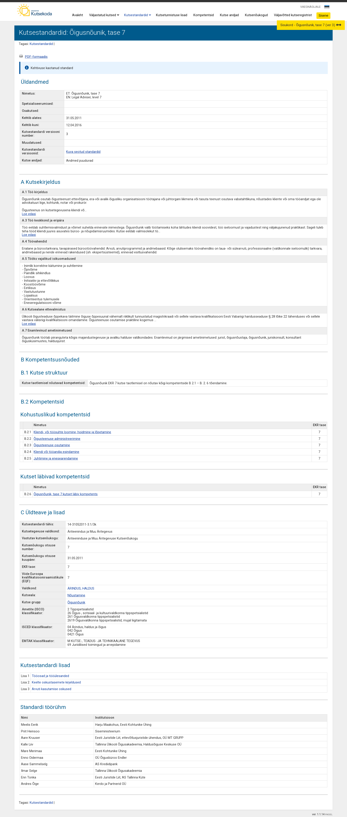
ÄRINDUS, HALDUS (80, 588)
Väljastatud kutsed (103, 15)
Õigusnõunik (76, 602)
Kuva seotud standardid (83, 152)
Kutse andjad (229, 15)
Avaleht (77, 15)
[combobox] (327, 8)
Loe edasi (29, 214)
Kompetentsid (203, 15)
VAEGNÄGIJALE (310, 6)
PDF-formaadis (36, 57)
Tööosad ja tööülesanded (50, 676)
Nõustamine (76, 595)
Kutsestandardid (137, 15)
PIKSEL (329, 814)
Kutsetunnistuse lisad (171, 15)
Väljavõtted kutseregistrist (293, 15)
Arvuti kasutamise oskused (51, 689)
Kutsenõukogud (256, 15)
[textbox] (326, 7)
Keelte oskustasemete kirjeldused (56, 682)
